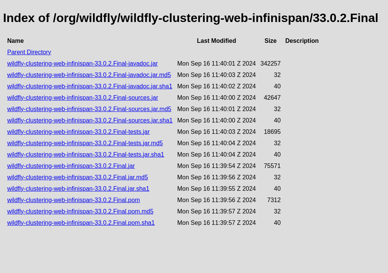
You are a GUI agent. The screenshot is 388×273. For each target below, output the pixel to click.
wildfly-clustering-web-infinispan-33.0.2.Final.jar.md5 (77, 177)
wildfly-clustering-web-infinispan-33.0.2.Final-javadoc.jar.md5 (89, 75)
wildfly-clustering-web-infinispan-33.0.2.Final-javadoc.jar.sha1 (89, 86)
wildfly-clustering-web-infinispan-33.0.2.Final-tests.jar (78, 132)
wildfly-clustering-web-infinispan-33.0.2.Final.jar (71, 166)
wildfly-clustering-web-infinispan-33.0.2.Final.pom (73, 200)
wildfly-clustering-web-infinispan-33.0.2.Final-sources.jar (82, 97)
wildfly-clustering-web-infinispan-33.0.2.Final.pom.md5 (80, 211)
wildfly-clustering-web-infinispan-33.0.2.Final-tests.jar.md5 (85, 143)
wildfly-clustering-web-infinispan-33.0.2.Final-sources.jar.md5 (89, 109)
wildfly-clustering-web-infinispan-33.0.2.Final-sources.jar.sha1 (90, 120)
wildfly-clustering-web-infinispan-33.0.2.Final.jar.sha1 (78, 188)
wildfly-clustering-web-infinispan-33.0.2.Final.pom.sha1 (81, 223)
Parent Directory (29, 52)
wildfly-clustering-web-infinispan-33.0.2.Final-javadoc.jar (82, 63)
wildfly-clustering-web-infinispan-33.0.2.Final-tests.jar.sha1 (85, 154)
